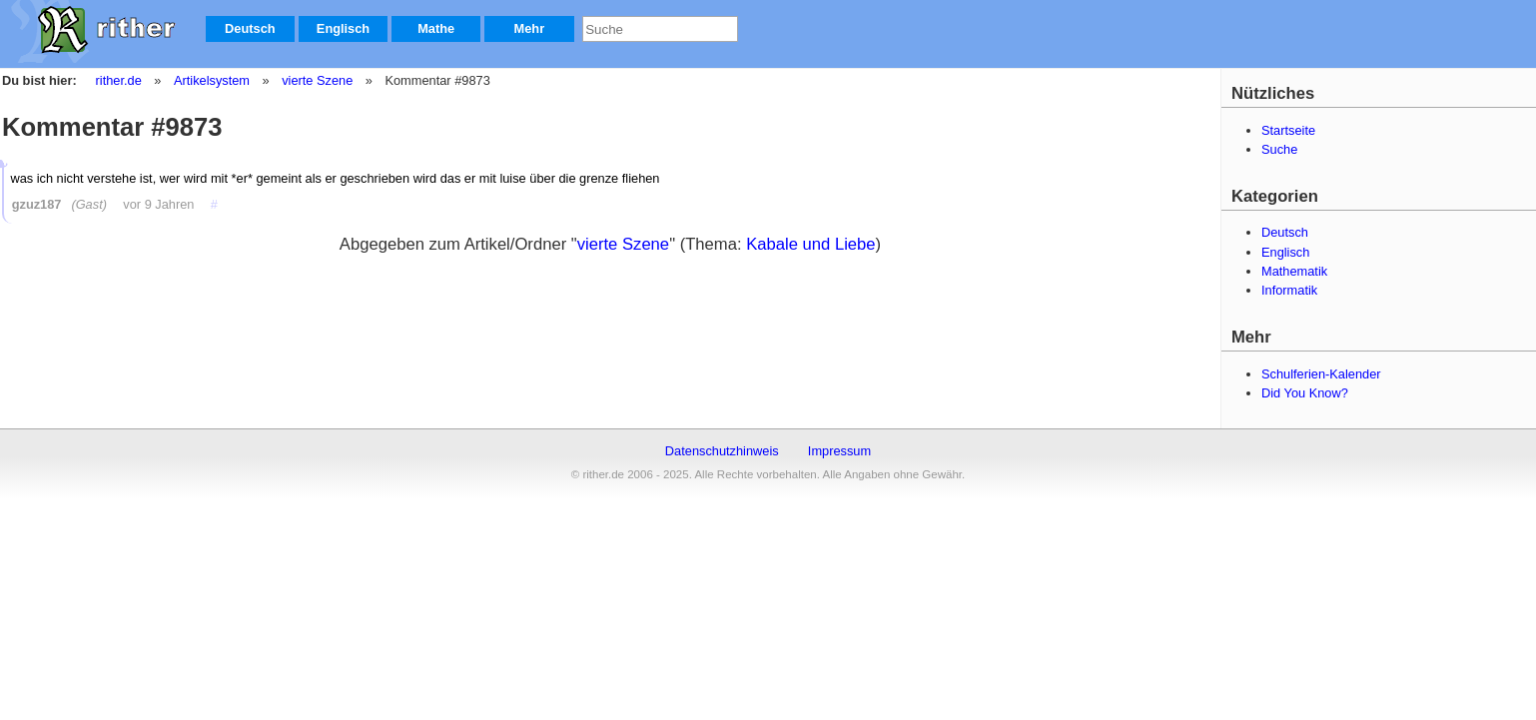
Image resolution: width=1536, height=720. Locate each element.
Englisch (343, 28)
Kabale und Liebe (810, 244)
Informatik (1289, 290)
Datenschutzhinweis (722, 450)
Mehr (529, 28)
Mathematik (1294, 271)
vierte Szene (316, 80)
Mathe (435, 28)
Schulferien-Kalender (1321, 373)
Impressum (839, 450)
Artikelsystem (211, 80)
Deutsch (250, 28)
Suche (1279, 149)
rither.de (119, 80)
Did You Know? (1304, 392)
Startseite (1288, 130)
